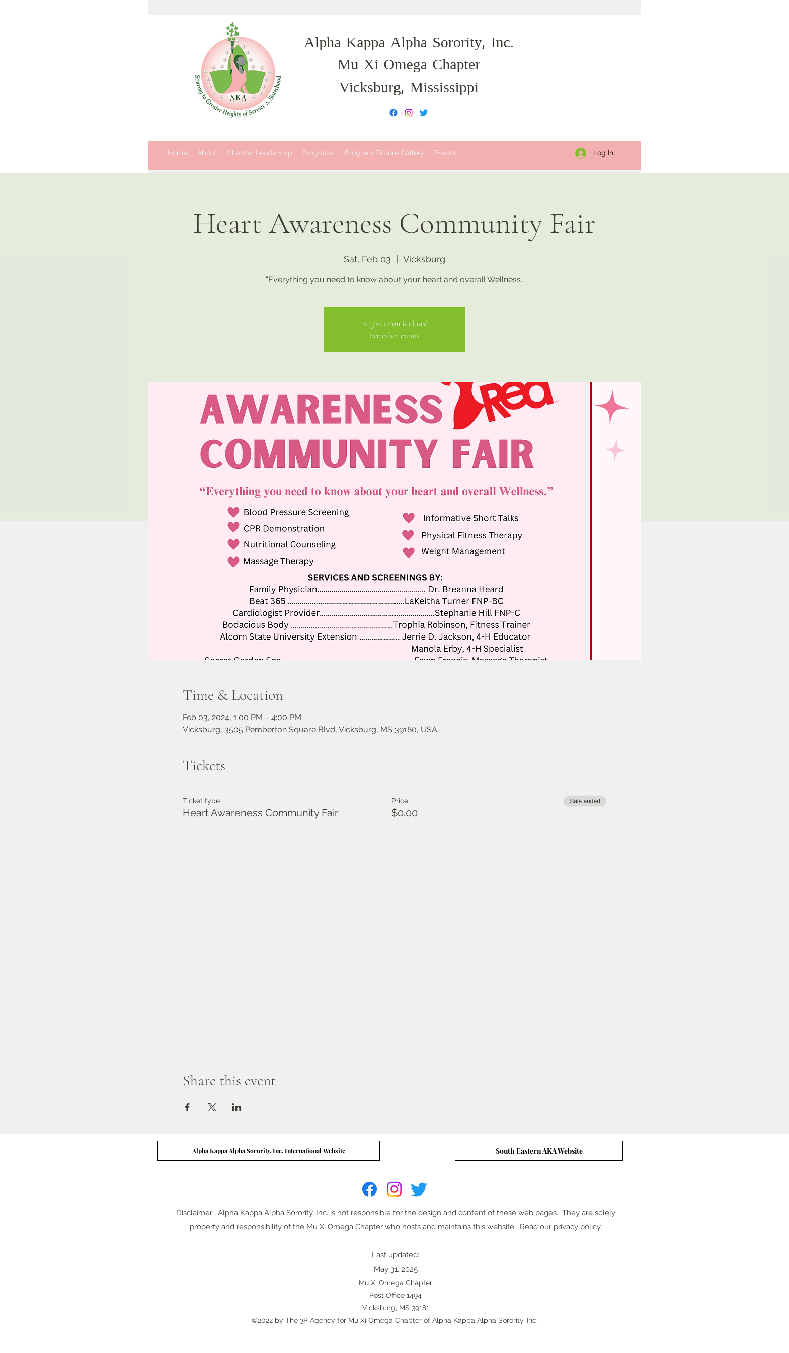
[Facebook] (393, 113)
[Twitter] (424, 113)
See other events (394, 336)
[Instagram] (409, 113)
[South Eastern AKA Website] (539, 1151)
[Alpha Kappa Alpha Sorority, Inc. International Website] (268, 1151)
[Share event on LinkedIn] (237, 1107)
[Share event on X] (212, 1107)
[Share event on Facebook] (187, 1107)
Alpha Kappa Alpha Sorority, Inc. (409, 43)
